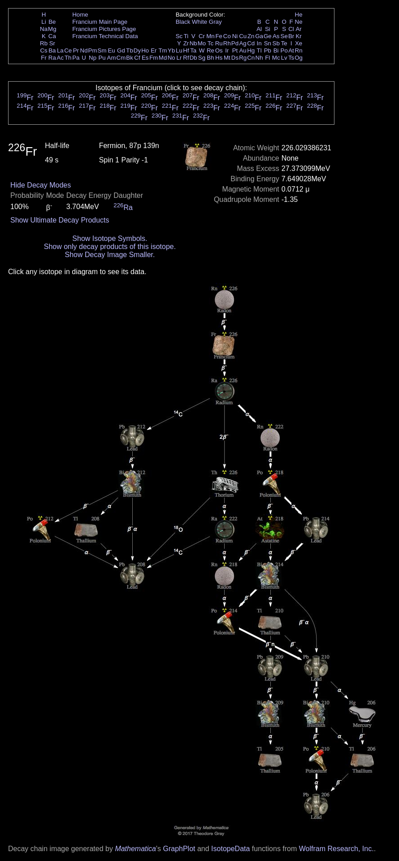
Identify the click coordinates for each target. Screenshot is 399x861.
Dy (137, 50)
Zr (186, 43)
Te (284, 43)
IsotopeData (230, 848)
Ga (259, 36)
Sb (276, 43)
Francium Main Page (99, 21)
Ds (235, 57)
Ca (52, 36)
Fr (44, 57)
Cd (251, 43)
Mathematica (135, 848)
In (259, 43)
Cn (251, 57)
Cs (43, 50)
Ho (145, 50)
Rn (299, 50)
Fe (218, 36)
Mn (210, 36)
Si (267, 29)
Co (227, 36)
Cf (137, 57)
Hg (251, 50)
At (291, 50)
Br (291, 36)
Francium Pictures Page (104, 29)
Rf (186, 57)
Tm (162, 50)
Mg (52, 29)
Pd (235, 43)
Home (80, 14)
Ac (60, 57)
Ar (298, 29)
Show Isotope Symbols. (109, 238)
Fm (153, 57)
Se (284, 36)
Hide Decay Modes (40, 185)
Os (219, 50)
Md (163, 57)
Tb (129, 50)
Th (68, 57)
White (199, 21)
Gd (121, 50)
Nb (193, 43)
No (171, 57)
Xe (298, 43)
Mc (276, 57)
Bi (276, 50)
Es (145, 57)
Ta (193, 50)
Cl (291, 29)
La (60, 50)
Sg (201, 57)
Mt (227, 57)
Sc (179, 36)
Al (259, 29)
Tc (210, 43)
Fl (267, 57)
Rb (44, 43)
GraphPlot (179, 848)
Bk (129, 57)
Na (44, 29)
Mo (202, 43)
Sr (52, 43)
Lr (179, 57)
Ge (268, 36)
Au (242, 50)
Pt (235, 50)
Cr (202, 36)
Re (210, 50)
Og (299, 57)
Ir (227, 50)
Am (111, 57)
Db (193, 57)
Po (284, 50)
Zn (251, 36)
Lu (179, 50)
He (299, 14)
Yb (171, 50)
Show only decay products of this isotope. (110, 246)
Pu (101, 57)
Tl (259, 50)
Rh (227, 43)
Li (43, 21)
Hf (186, 50)
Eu (111, 50)
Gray (215, 21)
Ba (52, 50)
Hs (218, 57)
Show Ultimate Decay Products (59, 220)
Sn (267, 43)
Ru (219, 43)
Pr (76, 50)
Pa (75, 57)
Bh (210, 57)
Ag (242, 43)
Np (92, 57)
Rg (243, 57)
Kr (298, 36)
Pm (92, 50)
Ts (291, 57)
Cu (243, 36)
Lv (284, 57)
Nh (259, 57)
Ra (52, 57)
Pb (267, 50)
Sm (102, 50)
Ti (186, 36)
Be (52, 21)
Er (153, 50)
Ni (235, 36)
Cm (121, 57)
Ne (299, 21)
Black (183, 21)
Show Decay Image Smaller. (110, 254)
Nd (84, 50)
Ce (68, 50)
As (276, 36)
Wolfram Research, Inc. (336, 848)
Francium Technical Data (105, 36)
